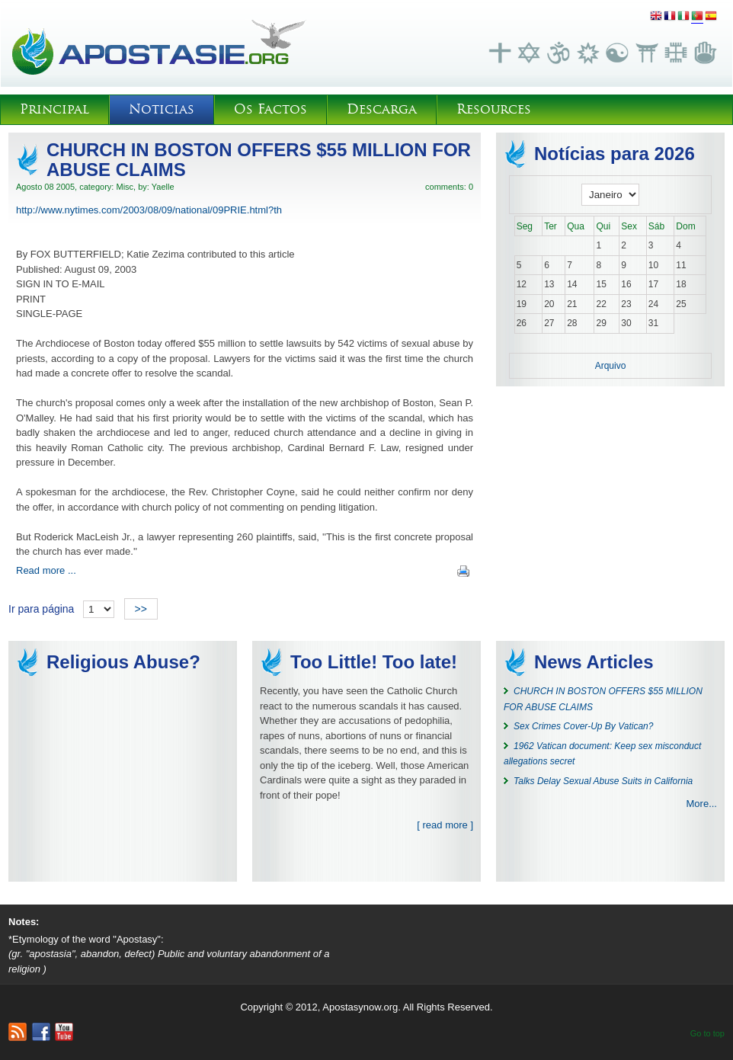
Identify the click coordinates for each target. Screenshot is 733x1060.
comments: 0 (449, 186)
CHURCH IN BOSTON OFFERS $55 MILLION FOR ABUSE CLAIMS (258, 159)
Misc (124, 186)
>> (141, 609)
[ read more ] (445, 825)
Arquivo (610, 365)
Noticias (161, 109)
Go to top (707, 1033)
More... (702, 803)
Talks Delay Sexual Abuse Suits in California (603, 781)
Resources (493, 109)
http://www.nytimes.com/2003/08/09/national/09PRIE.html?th (149, 210)
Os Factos (270, 109)
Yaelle (163, 186)
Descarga (382, 109)
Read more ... (46, 570)
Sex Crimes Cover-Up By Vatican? (583, 726)
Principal (54, 109)
